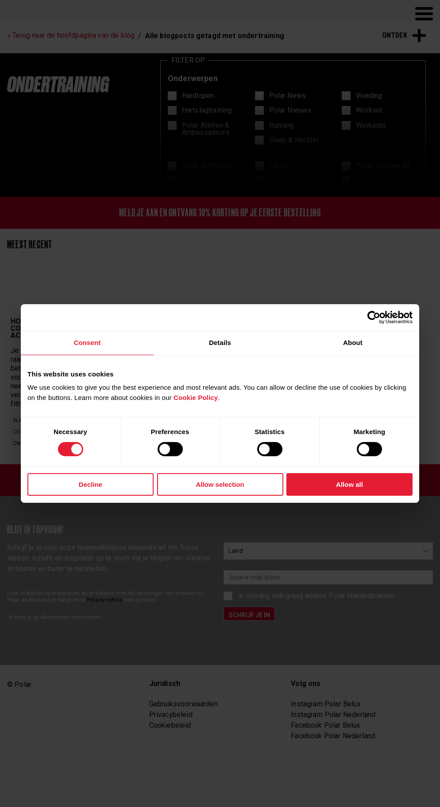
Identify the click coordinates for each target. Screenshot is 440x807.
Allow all (349, 484)
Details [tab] (220, 342)
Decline (90, 484)
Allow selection (220, 484)
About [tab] (353, 342)
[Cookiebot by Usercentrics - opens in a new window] (374, 317)
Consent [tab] (86, 342)
